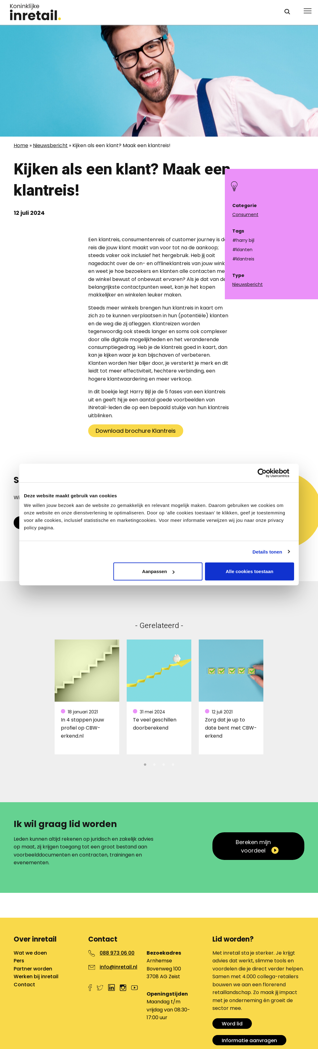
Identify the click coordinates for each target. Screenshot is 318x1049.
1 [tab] (145, 764)
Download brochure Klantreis (136, 431)
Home (21, 145)
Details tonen (267, 551)
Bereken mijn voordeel (253, 846)
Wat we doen (30, 952)
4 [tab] (173, 764)
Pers (19, 960)
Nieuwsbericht (50, 145)
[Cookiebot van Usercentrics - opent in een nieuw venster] (267, 472)
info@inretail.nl (118, 966)
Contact (24, 984)
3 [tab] (164, 764)
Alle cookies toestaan (249, 571)
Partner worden (33, 968)
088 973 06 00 (117, 952)
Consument (245, 214)
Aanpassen (158, 571)
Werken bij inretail (36, 976)
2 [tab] (154, 764)
